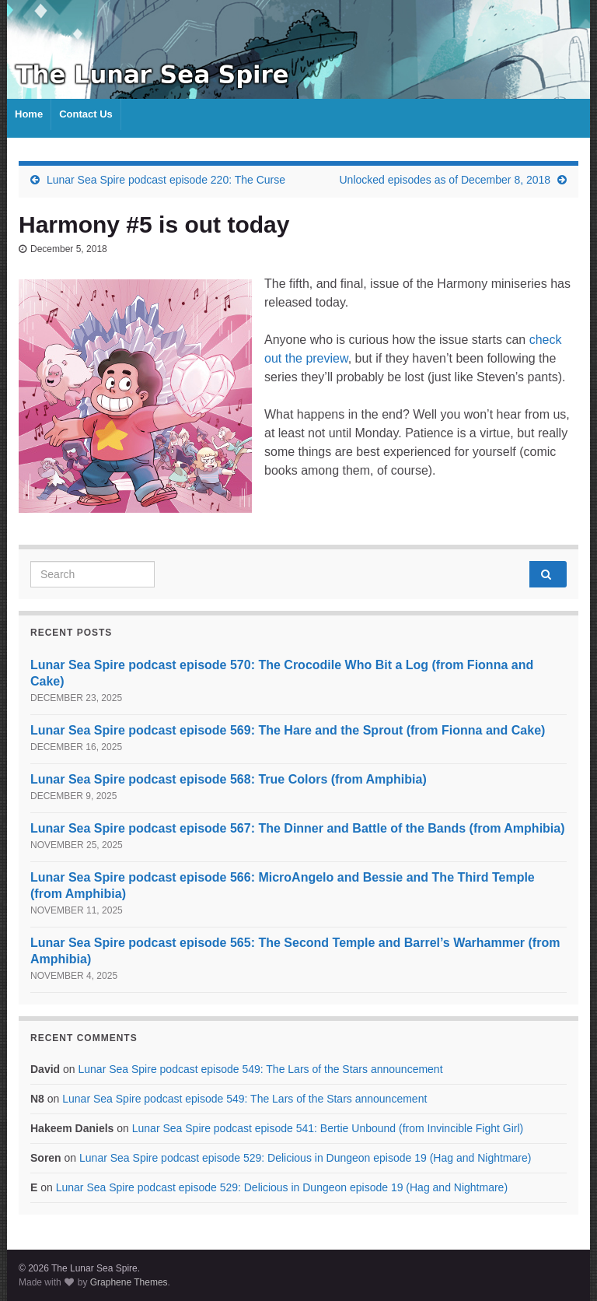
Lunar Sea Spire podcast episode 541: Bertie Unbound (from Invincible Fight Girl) (328, 1128)
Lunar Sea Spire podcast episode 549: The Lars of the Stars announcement (260, 1069)
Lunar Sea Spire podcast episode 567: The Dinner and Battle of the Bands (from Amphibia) (297, 828)
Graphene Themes (129, 1282)
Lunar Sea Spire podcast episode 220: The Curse (166, 180)
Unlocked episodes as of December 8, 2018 (445, 180)
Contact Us (86, 114)
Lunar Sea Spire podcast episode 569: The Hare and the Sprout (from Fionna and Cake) (287, 730)
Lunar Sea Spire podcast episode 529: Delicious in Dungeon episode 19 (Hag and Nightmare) (305, 1158)
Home (29, 114)
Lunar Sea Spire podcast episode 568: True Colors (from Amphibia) (228, 779)
